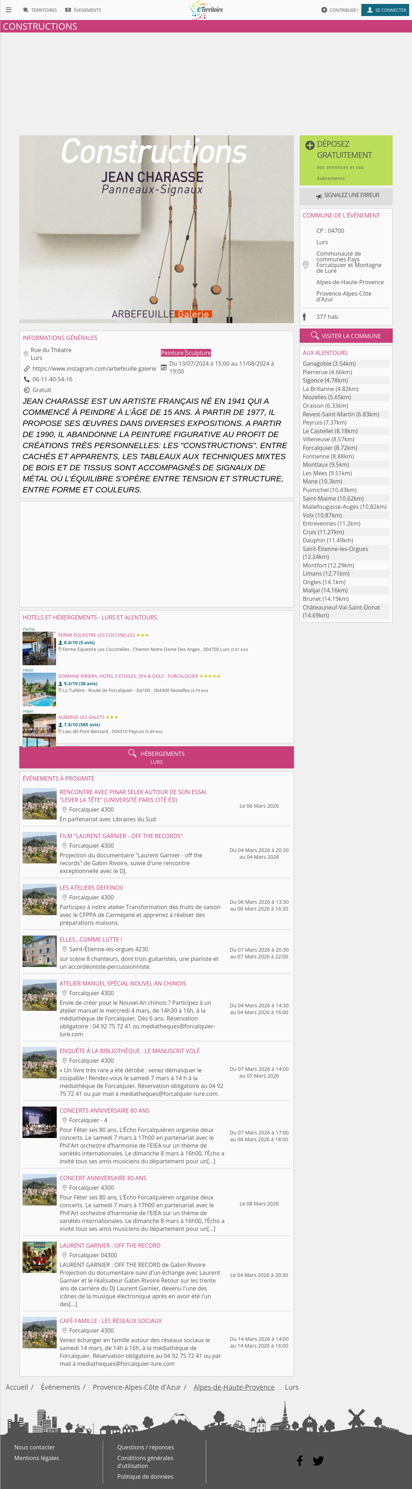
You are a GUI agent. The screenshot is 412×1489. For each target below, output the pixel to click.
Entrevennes (319, 523)
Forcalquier (318, 448)
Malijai (311, 590)
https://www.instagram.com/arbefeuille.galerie (94, 368)
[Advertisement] (206, 82)
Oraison (313, 406)
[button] (346, 160)
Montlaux (315, 464)
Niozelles (315, 397)
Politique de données (145, 1476)
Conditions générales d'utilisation (145, 1462)
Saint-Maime (319, 498)
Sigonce (313, 380)
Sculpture (198, 353)
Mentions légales (36, 1458)
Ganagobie (317, 363)
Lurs (322, 242)
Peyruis (312, 422)
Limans (312, 573)
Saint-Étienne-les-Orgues (335, 549)
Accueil (17, 1387)
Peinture (173, 353)
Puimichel (316, 490)
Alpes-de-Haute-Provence (350, 282)
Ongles (312, 582)
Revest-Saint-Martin (329, 414)
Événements (60, 1387)
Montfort (315, 565)
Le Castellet (318, 431)
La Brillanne (318, 389)
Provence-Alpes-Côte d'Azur (343, 296)
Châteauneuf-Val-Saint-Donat (341, 607)
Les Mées (315, 473)
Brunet (312, 599)
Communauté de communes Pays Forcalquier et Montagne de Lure (349, 262)
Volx (308, 515)
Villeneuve (316, 439)
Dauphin (314, 540)
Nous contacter (34, 1447)
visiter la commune (346, 335)
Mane (310, 481)
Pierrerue (315, 372)
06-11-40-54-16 (52, 379)
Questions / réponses (145, 1447)
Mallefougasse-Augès (331, 507)
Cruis (309, 532)
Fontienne (316, 456)
